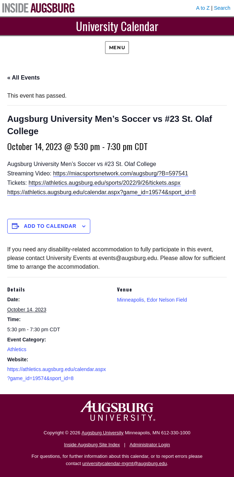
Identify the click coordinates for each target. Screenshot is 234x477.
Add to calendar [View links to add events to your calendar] (50, 226)
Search (222, 8)
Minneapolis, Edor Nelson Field (152, 300)
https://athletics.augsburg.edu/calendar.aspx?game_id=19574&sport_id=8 (101, 192)
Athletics (16, 349)
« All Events (23, 77)
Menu (117, 47)
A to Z (203, 8)
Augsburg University (103, 432)
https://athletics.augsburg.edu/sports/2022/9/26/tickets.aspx (105, 183)
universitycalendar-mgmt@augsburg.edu (124, 463)
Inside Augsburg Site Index (92, 444)
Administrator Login (150, 444)
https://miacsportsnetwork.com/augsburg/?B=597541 (120, 173)
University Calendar (117, 25)
